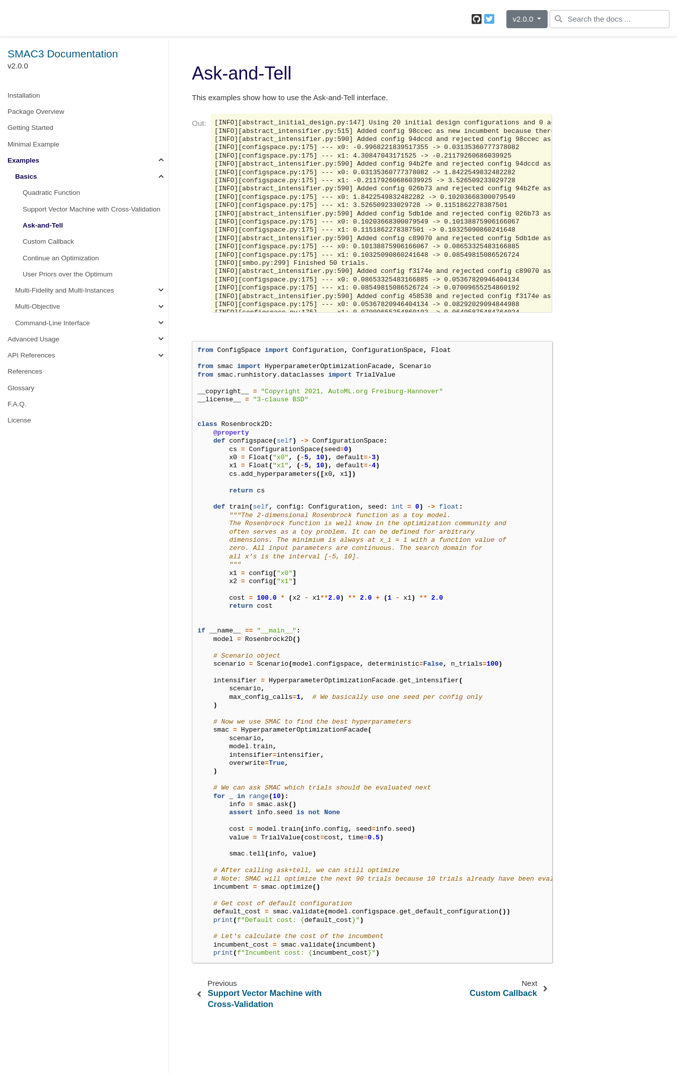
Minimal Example (33, 144)
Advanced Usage (33, 339)
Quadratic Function (51, 192)
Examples (23, 160)
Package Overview (36, 111)
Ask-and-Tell (43, 225)
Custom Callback (48, 241)
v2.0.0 (523, 19)
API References (31, 355)
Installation (24, 95)
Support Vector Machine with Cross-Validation (92, 209)
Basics (26, 176)
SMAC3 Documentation (63, 53)
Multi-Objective (37, 306)
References (25, 371)
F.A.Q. (17, 404)
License (19, 420)
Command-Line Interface (52, 323)
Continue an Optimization (61, 258)
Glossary (21, 388)
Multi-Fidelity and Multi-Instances (64, 290)
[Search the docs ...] (609, 19)
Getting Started (30, 127)
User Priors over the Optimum (68, 274)
